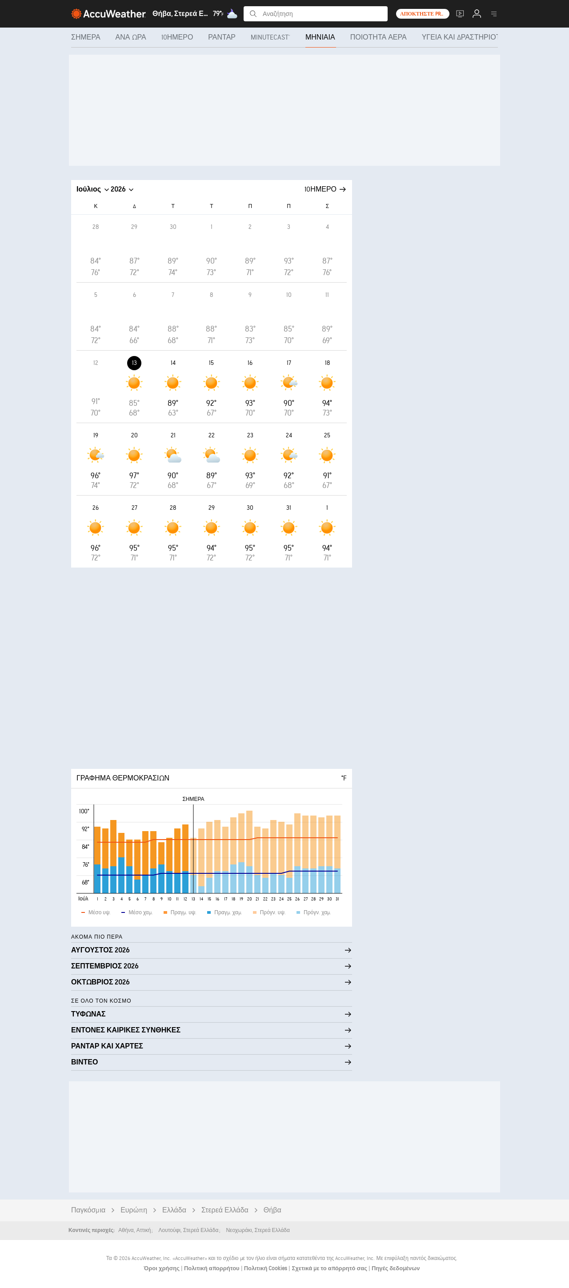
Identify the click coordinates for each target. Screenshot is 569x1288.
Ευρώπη (133, 1210)
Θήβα (272, 1210)
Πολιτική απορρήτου (212, 1268)
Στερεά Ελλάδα (224, 1210)
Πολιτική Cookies (266, 1268)
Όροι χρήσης (162, 1268)
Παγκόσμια (88, 1210)
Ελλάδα (174, 1210)
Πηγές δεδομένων (396, 1268)
